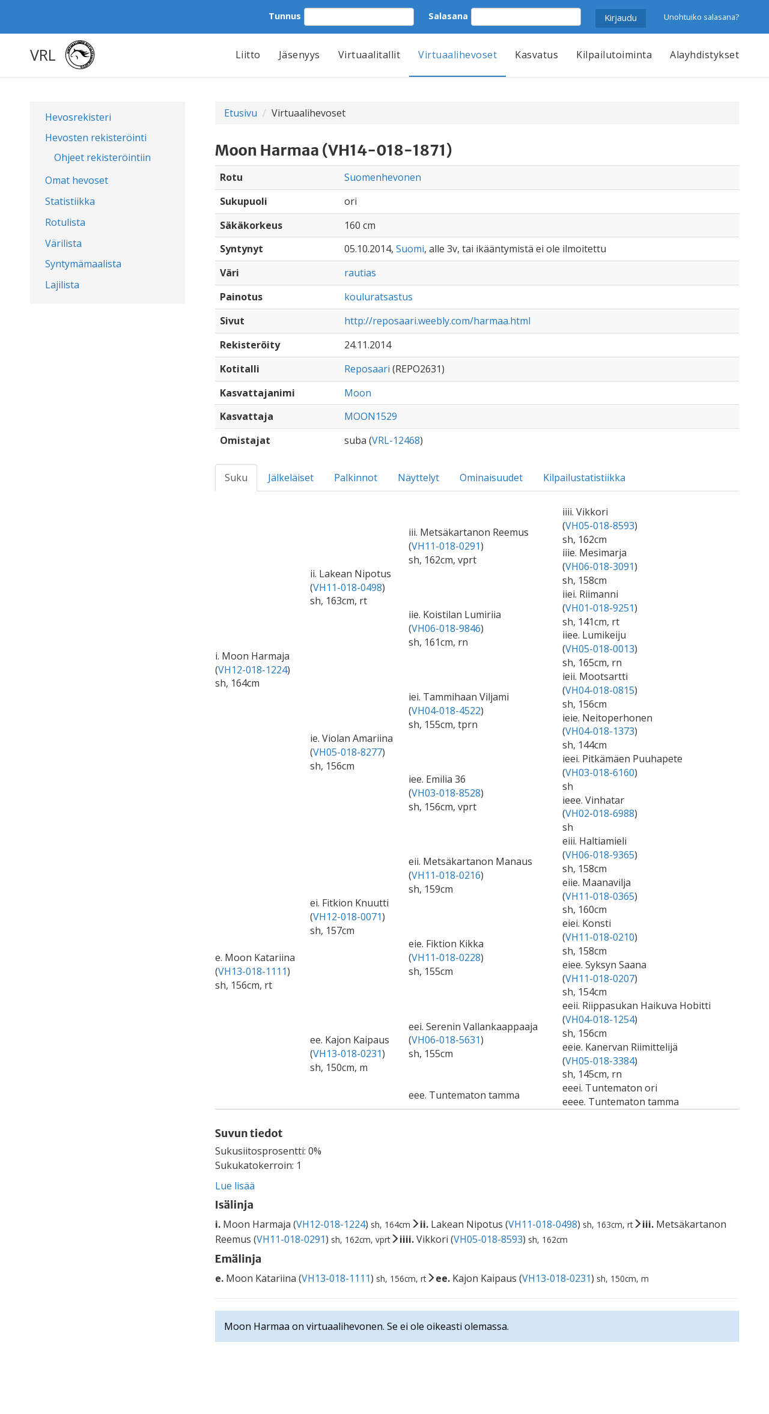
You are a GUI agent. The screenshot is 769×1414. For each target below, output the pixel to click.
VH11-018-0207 (599, 978)
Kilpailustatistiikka (584, 477)
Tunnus (285, 16)
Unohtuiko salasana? (701, 16)
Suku (236, 477)
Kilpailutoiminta (614, 54)
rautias (360, 272)
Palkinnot (355, 477)
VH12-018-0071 (347, 916)
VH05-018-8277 (347, 752)
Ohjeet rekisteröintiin (102, 157)
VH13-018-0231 (347, 1053)
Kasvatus (536, 54)
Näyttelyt (418, 477)
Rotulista (65, 222)
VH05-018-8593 (599, 525)
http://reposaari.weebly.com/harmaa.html (437, 320)
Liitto (248, 54)
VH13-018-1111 (252, 971)
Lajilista (62, 284)
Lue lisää (235, 1185)
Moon (357, 392)
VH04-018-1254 (599, 1019)
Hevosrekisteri (78, 117)
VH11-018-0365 (599, 896)
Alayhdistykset (704, 54)
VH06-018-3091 (599, 566)
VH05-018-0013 (599, 648)
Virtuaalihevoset (457, 54)
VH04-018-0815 (599, 690)
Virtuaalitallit (369, 54)
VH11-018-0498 (347, 587)
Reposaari (367, 368)
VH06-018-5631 (446, 1039)
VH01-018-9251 (599, 607)
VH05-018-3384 (599, 1060)
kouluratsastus (378, 296)
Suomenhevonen (382, 177)
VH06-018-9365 (599, 854)
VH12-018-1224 (252, 669)
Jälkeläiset (291, 477)
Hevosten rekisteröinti (96, 137)
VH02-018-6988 (599, 813)
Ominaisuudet (491, 477)
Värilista (63, 243)
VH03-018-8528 (446, 793)
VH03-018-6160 (599, 772)
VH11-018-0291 (446, 546)
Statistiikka (70, 201)
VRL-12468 (396, 440)
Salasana (448, 16)
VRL (43, 54)
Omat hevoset (76, 180)
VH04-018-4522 (446, 710)
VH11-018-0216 (446, 875)
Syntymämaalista (83, 263)
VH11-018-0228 (446, 957)
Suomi (410, 248)
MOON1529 (370, 416)
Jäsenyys (299, 54)
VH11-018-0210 (599, 937)
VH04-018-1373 (599, 731)
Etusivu (240, 113)
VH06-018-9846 (446, 628)
